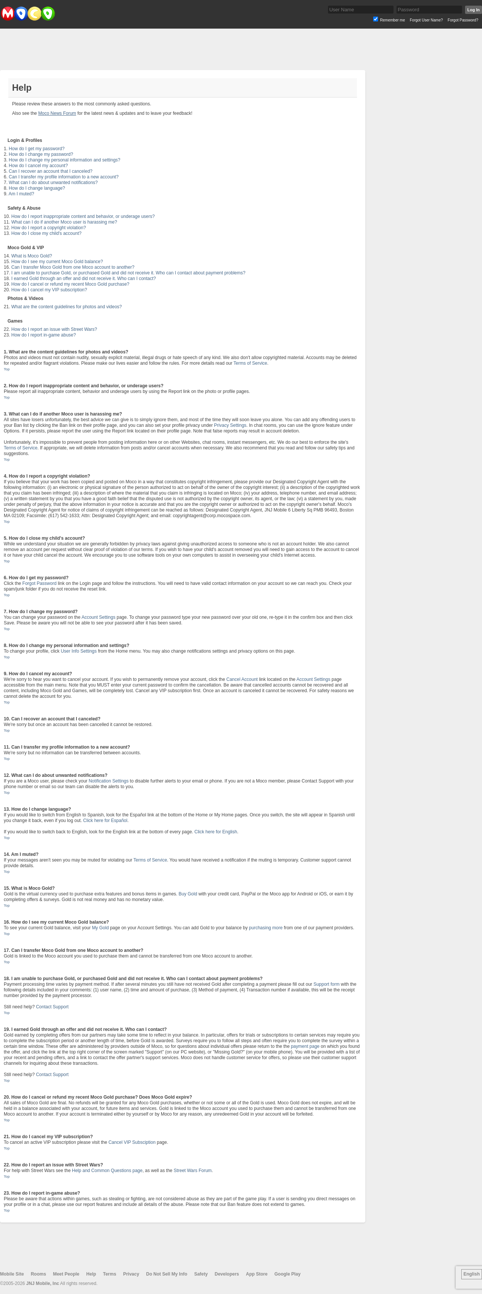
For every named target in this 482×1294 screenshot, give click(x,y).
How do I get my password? (36, 148)
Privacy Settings (230, 425)
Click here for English (215, 831)
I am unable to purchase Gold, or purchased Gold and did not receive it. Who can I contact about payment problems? (128, 273)
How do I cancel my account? (38, 165)
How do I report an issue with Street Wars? (54, 329)
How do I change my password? (41, 154)
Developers (227, 1274)
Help (91, 1274)
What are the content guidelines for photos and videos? (66, 306)
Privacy (131, 1274)
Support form (326, 984)
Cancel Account (242, 679)
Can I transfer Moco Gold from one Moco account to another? (72, 267)
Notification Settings (108, 781)
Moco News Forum (57, 113)
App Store (256, 1274)
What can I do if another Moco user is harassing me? (64, 222)
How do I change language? (37, 188)
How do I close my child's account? (46, 233)
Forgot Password (39, 583)
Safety (201, 1274)
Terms (109, 1274)
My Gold (100, 927)
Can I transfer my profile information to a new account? (63, 177)
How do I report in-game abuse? (43, 335)
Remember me (392, 20)
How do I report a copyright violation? (48, 227)
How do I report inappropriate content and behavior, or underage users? (83, 216)
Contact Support (52, 1006)
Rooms (38, 1274)
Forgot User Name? (426, 20)
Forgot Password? (463, 20)
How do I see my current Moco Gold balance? (57, 261)
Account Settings (98, 617)
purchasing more (265, 927)
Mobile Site (12, 1274)
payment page (305, 1046)
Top (6, 369)
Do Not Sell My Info (166, 1274)
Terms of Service (250, 363)
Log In (473, 10)
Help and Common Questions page (107, 1170)
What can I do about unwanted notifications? (53, 182)
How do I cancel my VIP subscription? (49, 289)
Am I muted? (21, 193)
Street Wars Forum (193, 1170)
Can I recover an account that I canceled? (50, 171)
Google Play (287, 1274)
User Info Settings (78, 651)
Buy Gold (187, 894)
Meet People (66, 1274)
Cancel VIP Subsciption (132, 1142)
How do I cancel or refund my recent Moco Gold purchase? (70, 284)
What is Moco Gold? (31, 256)
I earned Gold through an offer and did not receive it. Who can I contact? (83, 278)
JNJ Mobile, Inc (42, 1283)
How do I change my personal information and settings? (64, 160)
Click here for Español (105, 820)
